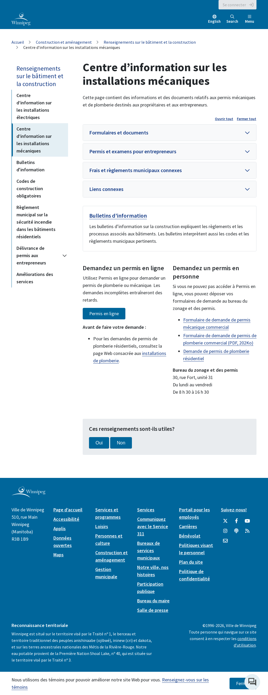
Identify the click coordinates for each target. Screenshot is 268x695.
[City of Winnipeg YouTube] (247, 521)
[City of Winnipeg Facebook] (236, 521)
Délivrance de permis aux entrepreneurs (31, 255)
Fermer (243, 683)
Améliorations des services (34, 278)
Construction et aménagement (64, 42)
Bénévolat (189, 536)
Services (145, 510)
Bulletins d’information (118, 215)
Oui (99, 442)
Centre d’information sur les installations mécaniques (34, 140)
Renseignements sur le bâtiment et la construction (150, 42)
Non (121, 442)
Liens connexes (106, 189)
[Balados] (236, 531)
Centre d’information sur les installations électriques (34, 106)
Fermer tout (246, 118)
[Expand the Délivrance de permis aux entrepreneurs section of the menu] (64, 255)
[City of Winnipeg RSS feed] (247, 531)
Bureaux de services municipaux (148, 550)
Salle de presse (152, 610)
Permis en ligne (104, 314)
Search (232, 19)
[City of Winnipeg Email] (225, 540)
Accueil (18, 42)
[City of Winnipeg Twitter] (225, 521)
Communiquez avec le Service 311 (152, 526)
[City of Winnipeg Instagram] (225, 531)
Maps (58, 555)
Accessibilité (66, 519)
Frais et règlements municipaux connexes (135, 170)
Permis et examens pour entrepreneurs (132, 151)
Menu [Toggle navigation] (249, 19)
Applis (59, 529)
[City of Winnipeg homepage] (28, 496)
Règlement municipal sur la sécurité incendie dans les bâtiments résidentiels (35, 222)
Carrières (188, 526)
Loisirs (101, 526)
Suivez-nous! (234, 510)
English (214, 21)
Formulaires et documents (118, 132)
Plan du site (191, 562)
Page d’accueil (67, 510)
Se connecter (234, 4)
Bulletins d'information (30, 166)
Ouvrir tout (224, 118)
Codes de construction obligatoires (29, 188)
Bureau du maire (153, 601)
